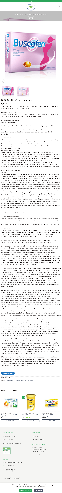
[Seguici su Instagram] (31, 1)
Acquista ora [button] (10, 420)
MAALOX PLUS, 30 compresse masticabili (51, 415)
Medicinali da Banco (21, 14)
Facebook (7, 478)
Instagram (16, 478)
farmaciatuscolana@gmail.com (13, 462)
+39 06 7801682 (9, 465)
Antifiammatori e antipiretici (38, 14)
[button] (2, 7)
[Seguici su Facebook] (30, 1)
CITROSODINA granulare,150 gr (31, 415)
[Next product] (29, 17)
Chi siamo (35, 436)
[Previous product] (32, 17)
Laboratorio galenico (38, 439)
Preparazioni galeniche (9, 436)
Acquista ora (8, 373)
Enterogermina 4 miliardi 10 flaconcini (9, 415)
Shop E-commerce (8, 439)
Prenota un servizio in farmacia (12, 443)
